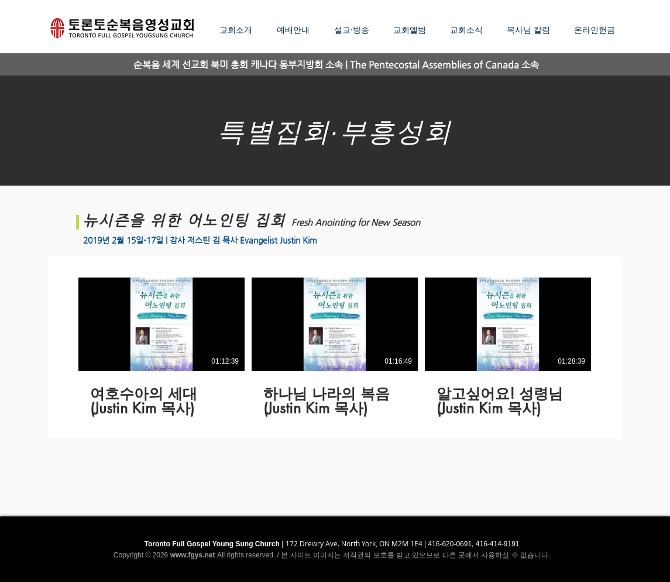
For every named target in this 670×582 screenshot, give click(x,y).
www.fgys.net (192, 555)
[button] (354, 29)
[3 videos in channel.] (334, 347)
